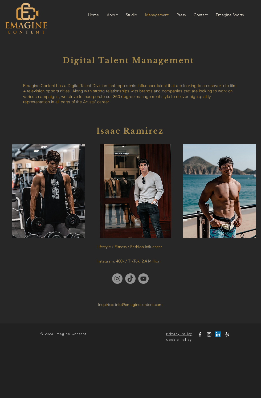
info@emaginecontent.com (138, 304)
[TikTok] (130, 278)
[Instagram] (117, 278)
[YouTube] (143, 278)
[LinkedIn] (218, 334)
